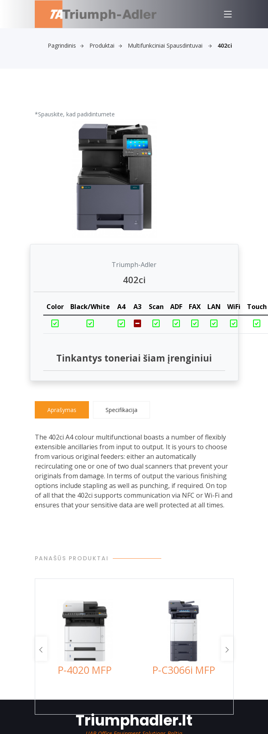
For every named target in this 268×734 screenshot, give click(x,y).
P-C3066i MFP (183, 670)
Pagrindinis (66, 45)
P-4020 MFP (85, 670)
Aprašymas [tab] (61, 410)
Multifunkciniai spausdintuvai (170, 45)
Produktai (105, 45)
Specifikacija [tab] (121, 410)
